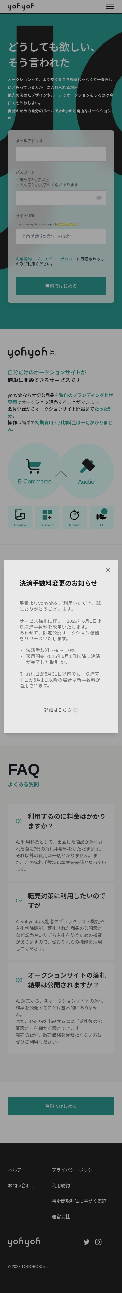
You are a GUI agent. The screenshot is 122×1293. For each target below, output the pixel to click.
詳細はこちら (61, 710)
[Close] (107, 570)
